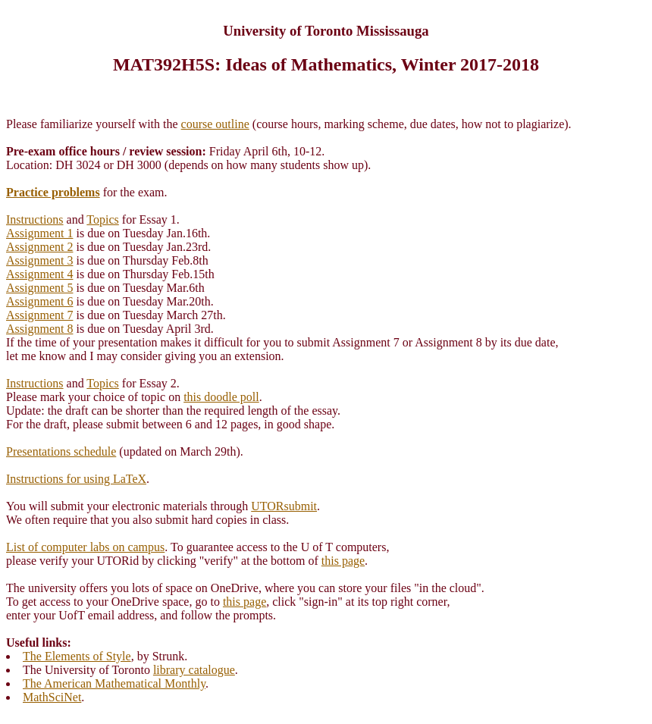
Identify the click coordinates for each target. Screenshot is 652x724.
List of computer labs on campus (85, 547)
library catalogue (194, 669)
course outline (215, 124)
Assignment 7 (39, 315)
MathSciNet (52, 697)
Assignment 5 (39, 287)
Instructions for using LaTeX (76, 478)
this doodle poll (221, 396)
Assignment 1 (39, 233)
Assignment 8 (39, 328)
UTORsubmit (284, 506)
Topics (102, 219)
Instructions (35, 219)
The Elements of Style (77, 656)
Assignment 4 (39, 274)
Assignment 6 (39, 301)
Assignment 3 (39, 260)
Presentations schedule (61, 451)
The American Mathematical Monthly (114, 683)
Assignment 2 (39, 246)
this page (343, 560)
